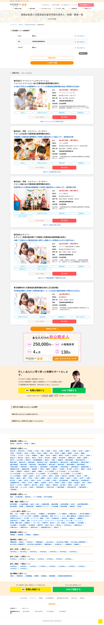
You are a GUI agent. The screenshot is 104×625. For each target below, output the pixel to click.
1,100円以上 (23, 568)
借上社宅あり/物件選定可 (34, 544)
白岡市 (54, 480)
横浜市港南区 (14, 464)
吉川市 (39, 480)
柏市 (83, 482)
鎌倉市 (48, 469)
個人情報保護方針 (50, 598)
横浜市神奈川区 (80, 460)
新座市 (62, 478)
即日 (48, 518)
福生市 (34, 458)
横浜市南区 (31, 462)
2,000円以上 (13, 566)
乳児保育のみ (14, 516)
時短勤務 (20, 534)
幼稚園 (21, 506)
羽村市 (12, 460)
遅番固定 (35, 534)
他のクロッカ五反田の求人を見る (52, 172)
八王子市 (20, 455)
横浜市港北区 (75, 462)
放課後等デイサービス (42, 506)
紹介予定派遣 (48, 497)
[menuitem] (17, 9)
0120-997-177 (50, 396)
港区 (42, 451)
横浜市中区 (22, 462)
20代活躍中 (71, 523)
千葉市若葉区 (60, 487)
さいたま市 (23, 487)
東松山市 (64, 476)
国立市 (27, 458)
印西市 (70, 485)
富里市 (83, 485)
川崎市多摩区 (54, 467)
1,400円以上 (71, 566)
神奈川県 (19, 443)
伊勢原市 (19, 471)
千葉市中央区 (50, 487)
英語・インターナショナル (35, 520)
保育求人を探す (17, 8)
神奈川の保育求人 (39, 611)
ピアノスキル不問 (25, 516)
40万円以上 (31, 559)
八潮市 (88, 478)
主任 (16, 514)
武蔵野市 (34, 455)
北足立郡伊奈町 (63, 480)
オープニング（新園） (37, 518)
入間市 (36, 478)
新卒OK (52, 523)
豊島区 (45, 453)
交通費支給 (68, 544)
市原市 (89, 482)
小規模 (22, 520)
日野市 (88, 455)
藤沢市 (55, 469)
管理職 (22, 514)
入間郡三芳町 (74, 480)
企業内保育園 (64, 504)
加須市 (57, 476)
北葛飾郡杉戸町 (14, 482)
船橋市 (36, 482)
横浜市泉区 (61, 464)
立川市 (27, 455)
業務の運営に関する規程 (62, 598)
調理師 (36, 576)
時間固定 (12, 534)
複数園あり (80, 518)
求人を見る (64, 117)
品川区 (81, 451)
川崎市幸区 (23, 467)
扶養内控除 (44, 516)
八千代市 (19, 485)
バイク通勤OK (62, 514)
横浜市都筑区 (81, 464)
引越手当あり (14, 527)
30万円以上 (50, 559)
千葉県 (33, 443)
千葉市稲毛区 (82, 487)
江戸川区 (12, 455)
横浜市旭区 (23, 464)
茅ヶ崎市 (69, 469)
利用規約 (41, 598)
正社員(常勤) (19, 497)
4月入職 (26, 518)
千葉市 (24, 482)
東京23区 (12, 451)
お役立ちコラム (87, 8)
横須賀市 (34, 469)
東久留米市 (62, 458)
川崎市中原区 (33, 467)
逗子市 (76, 469)
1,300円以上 (81, 566)
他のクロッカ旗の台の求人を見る (52, 225)
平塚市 (42, 469)
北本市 (81, 478)
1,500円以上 (62, 566)
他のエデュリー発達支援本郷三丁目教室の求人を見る (52, 278)
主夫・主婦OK (61, 523)
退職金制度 (13, 542)
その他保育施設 (23, 504)
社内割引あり (59, 544)
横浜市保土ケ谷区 (42, 462)
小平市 (81, 455)
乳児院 (79, 506)
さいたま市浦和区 (53, 473)
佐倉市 (70, 482)
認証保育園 (54, 504)
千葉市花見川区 (71, 487)
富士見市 (12, 480)
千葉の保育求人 (62, 611)
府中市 (48, 455)
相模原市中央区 (14, 469)
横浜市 (47, 460)
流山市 (12, 485)
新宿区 (48, 451)
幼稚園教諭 (29, 576)
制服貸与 (76, 544)
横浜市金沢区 (64, 462)
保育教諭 (43, 576)
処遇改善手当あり (46, 527)
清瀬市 (54, 458)
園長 (11, 514)
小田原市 (61, 469)
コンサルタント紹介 (59, 8)
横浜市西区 (13, 462)
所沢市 (51, 476)
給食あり (21, 542)
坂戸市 (26, 480)
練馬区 (70, 453)
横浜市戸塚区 (85, 462)
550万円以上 (13, 551)
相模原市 (60, 460)
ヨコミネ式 (60, 520)
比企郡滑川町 (85, 480)
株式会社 (64, 518)
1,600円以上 (52, 566)
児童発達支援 (29, 506)
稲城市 (85, 458)
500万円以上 (23, 551)
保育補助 (36, 516)
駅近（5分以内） (32, 514)
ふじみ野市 (47, 480)
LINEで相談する (69, 390)
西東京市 (28, 460)
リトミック (78, 520)
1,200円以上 (13, 568)
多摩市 (79, 458)
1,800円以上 (33, 566)
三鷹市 (42, 455)
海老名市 (26, 471)
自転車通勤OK (52, 514)
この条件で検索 (52, 63)
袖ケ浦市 (63, 485)
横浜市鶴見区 (69, 460)
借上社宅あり (50, 542)
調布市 (61, 455)
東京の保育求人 (26, 611)
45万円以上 (22, 559)
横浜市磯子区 (54, 462)
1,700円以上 (42, 566)
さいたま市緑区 (76, 473)
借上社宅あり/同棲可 (63, 542)
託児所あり (30, 542)
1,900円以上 (23, 566)
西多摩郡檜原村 (37, 460)
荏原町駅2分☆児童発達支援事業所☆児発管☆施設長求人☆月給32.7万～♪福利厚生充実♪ (45, 187)
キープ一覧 (74, 4)
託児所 (73, 504)
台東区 (61, 451)
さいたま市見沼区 (15, 473)
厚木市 (89, 469)
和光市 (56, 478)
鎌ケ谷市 (34, 485)
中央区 (37, 451)
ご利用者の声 (73, 8)
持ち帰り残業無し (85, 514)
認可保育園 (13, 504)
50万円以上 (13, 559)
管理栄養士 (20, 576)
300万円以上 (63, 551)
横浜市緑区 (32, 464)
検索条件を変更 (52, 329)
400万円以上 (43, 551)
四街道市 (55, 485)
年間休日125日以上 (84, 516)
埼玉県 (26, 443)
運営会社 (82, 598)
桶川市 (69, 478)
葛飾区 (83, 453)
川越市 (25, 476)
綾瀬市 (40, 471)
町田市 (67, 455)
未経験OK (27, 523)
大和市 (12, 471)
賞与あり (59, 525)
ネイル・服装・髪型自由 (69, 516)
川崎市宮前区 (64, 467)
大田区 (12, 453)
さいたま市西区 (49, 471)
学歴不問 (45, 523)
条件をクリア (83, 53)
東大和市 (47, 458)
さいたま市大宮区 (73, 471)
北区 (51, 453)
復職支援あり (48, 544)
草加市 (12, 478)
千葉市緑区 (13, 489)
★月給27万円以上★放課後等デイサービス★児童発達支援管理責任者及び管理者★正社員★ (47, 86)
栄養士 (12, 576)
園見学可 (40, 525)
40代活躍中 (13, 525)
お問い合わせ (46, 4)
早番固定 (28, 534)
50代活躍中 (22, 525)
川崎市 (53, 460)
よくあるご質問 (23, 598)
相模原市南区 (26, 469)
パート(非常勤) (37, 497)
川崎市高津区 (44, 467)
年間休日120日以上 (15, 518)
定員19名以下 (14, 520)
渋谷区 (26, 453)
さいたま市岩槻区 (15, 476)
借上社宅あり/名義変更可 (17, 544)
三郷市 (20, 480)
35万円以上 (41, 559)
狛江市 (40, 458)
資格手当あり (35, 527)
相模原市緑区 (85, 467)
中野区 (33, 453)
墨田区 (68, 451)
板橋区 (63, 453)
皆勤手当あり (24, 527)
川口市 (38, 476)
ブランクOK (36, 523)
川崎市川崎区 (14, 467)
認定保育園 (63, 506)
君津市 (42, 485)
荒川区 (57, 453)
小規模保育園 (45, 504)
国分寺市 (20, 458)
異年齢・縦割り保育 (16, 523)
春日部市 (72, 476)
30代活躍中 (80, 523)
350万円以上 (53, 551)
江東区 (74, 451)
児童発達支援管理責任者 (65, 576)
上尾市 (85, 476)
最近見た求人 (66, 4)
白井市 (76, 485)
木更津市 (43, 482)
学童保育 (72, 506)
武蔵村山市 (71, 458)
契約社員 (27, 497)
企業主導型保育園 (82, 504)
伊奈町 (31, 487)
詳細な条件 (52, 58)
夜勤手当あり (78, 525)
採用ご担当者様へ (56, 4)
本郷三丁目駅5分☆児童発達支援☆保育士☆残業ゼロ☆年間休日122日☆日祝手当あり (44, 240)
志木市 (49, 478)
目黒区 (87, 451)
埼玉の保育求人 (50, 611)
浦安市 (48, 485)
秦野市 (83, 469)
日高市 (33, 480)
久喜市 (75, 478)
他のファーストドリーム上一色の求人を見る (52, 121)
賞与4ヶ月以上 (49, 525)
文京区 (55, 451)
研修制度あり (40, 542)
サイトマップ (33, 598)
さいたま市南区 (65, 473)
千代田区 (29, 451)
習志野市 (77, 482)
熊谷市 (31, 476)
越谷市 (18, 478)
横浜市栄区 (52, 464)
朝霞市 (43, 478)
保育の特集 (31, 8)
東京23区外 (21, 451)
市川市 (30, 482)
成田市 (64, 482)
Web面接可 (31, 525)
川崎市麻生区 (75, 467)
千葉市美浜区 (40, 487)
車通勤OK (42, 514)
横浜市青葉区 (71, 464)
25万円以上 (59, 559)
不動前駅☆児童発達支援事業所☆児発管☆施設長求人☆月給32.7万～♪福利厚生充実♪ (44, 137)
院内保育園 (13, 506)
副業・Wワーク (54, 516)
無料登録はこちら (86, 4)
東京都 (12, 443)
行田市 (44, 476)
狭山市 (79, 476)
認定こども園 (35, 504)
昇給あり (56, 527)
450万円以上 (33, 551)
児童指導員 (52, 576)
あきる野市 (20, 460)
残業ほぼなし (73, 514)
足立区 (76, 453)
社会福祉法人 (56, 518)
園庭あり (72, 518)
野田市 (57, 482)
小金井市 (74, 455)
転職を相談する (34, 390)
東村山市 (12, 458)
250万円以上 (73, 551)
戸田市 (30, 478)
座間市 (34, 471)
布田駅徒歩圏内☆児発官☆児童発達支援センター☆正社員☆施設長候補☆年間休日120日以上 (47, 291)
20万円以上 (68, 559)
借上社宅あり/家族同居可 (78, 542)
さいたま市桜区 (40, 473)
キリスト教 (69, 520)
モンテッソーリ (49, 520)
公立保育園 (54, 506)
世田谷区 (19, 453)
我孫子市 (26, 485)
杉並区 (39, 453)
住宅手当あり (68, 525)
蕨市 (24, 478)
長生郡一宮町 (14, 487)
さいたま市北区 (61, 471)
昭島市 (54, 455)
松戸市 (51, 482)
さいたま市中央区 (28, 473)
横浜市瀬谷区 (42, 464)
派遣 (11, 497)
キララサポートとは (45, 8)
